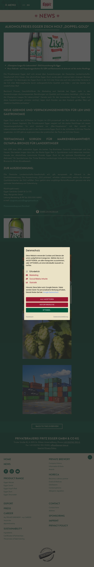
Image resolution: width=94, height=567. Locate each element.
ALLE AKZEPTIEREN (47, 299)
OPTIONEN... (47, 310)
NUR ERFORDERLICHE (47, 305)
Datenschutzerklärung (60, 317)
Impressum (29, 317)
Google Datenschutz (51, 292)
